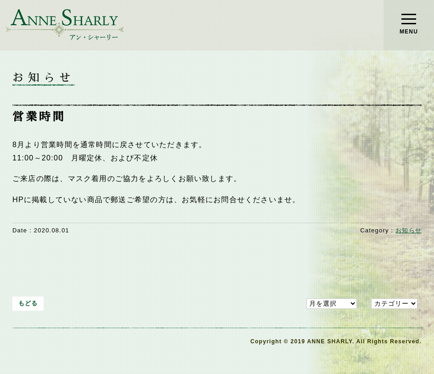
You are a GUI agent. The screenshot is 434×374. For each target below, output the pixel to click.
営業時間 (39, 116)
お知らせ (408, 230)
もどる (28, 303)
